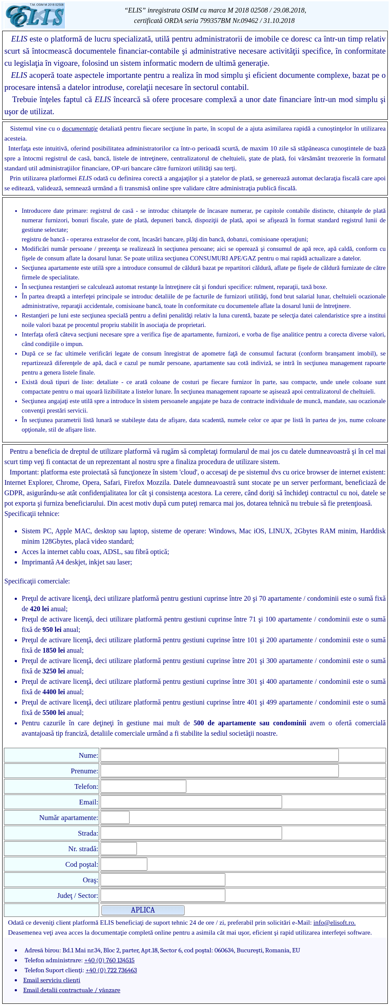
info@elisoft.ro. (334, 922)
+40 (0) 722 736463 (111, 970)
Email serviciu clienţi (51, 980)
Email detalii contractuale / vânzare (71, 990)
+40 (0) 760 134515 (109, 960)
